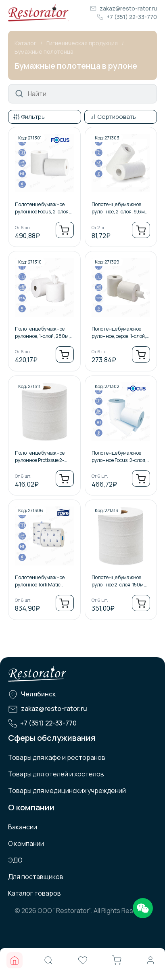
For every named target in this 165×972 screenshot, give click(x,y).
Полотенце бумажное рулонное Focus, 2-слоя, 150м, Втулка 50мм (119, 456)
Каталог (25, 43)
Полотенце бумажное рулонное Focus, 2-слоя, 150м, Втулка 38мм (42, 208)
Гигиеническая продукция (82, 43)
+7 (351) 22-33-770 (132, 17)
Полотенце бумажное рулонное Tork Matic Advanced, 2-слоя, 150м (41, 581)
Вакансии (22, 826)
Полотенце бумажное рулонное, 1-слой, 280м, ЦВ (42, 332)
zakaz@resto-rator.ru (128, 8)
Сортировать (117, 116)
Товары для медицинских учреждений (67, 790)
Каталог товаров (34, 893)
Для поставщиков (35, 876)
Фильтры (33, 116)
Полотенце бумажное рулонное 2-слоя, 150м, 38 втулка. (118, 581)
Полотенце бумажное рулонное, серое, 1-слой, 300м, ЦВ (119, 332)
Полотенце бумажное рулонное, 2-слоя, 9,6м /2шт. (118, 208)
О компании (26, 843)
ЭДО (15, 860)
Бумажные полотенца (44, 51)
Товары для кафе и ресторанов (56, 757)
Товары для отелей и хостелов (56, 774)
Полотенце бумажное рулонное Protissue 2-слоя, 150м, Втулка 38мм (43, 456)
